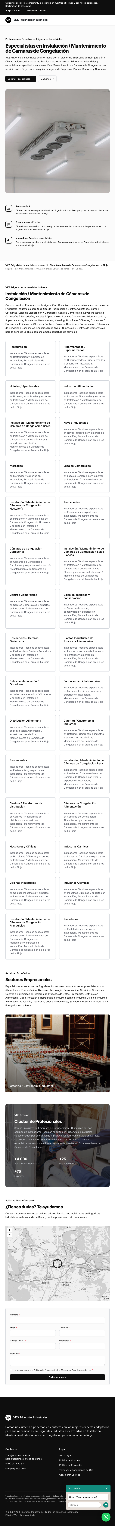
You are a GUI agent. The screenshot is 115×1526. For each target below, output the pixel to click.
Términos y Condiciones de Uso (76, 1370)
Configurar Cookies (69, 1474)
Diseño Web (11, 1515)
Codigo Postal (18, 1340)
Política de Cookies (69, 1460)
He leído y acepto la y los (53, 1370)
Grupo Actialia (27, 1515)
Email (13, 1327)
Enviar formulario (57, 1377)
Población (65, 1340)
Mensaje (15, 1353)
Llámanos (47, 79)
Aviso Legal (65, 1455)
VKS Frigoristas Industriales (26, 20)
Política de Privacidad (44, 1370)
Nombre (15, 1314)
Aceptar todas (12, 10)
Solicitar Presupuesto (20, 79)
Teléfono (64, 1327)
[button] (57, 1264)
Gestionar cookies (36, 10)
